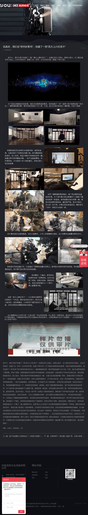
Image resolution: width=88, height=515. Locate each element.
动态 (46, 475)
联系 (58, 5)
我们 (53, 5)
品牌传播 (34, 475)
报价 (64, 5)
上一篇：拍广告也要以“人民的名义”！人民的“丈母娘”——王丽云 (23, 436)
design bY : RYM (81, 503)
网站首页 (34, 472)
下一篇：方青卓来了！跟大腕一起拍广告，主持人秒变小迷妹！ (64, 436)
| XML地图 (53, 503)
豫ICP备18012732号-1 (43, 503)
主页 (36, 5)
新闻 (47, 5)
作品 (42, 5)
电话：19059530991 (75, 5)
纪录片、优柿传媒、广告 (15, 428)
